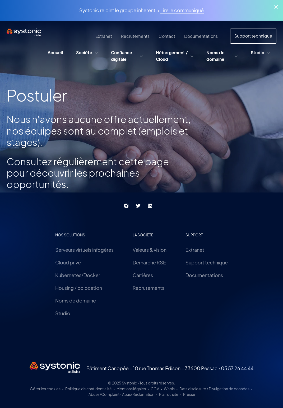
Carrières (143, 275)
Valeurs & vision (149, 250)
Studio (62, 313)
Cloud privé (68, 262)
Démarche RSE (149, 262)
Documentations (204, 275)
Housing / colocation (78, 288)
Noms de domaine (75, 300)
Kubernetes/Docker (77, 275)
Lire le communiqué (182, 10)
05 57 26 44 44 (237, 368)
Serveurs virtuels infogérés (84, 250)
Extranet (194, 250)
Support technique (206, 262)
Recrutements (148, 288)
